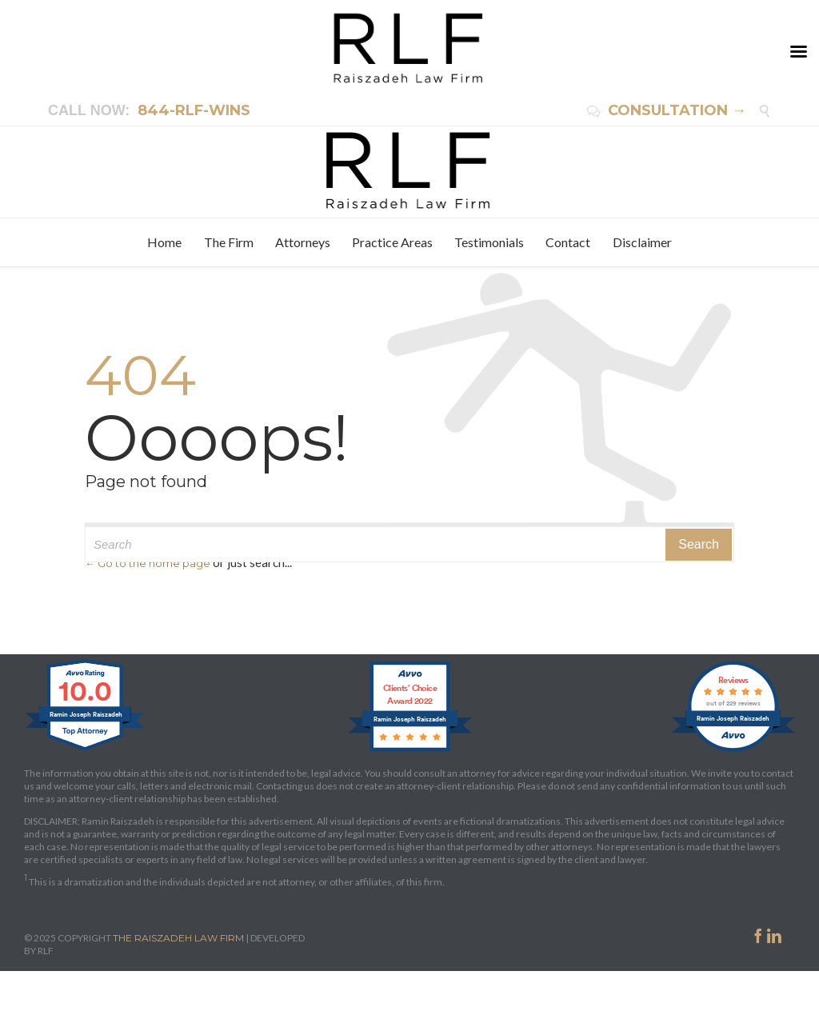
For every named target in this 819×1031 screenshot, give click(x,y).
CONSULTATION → (666, 110)
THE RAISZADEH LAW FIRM (178, 938)
